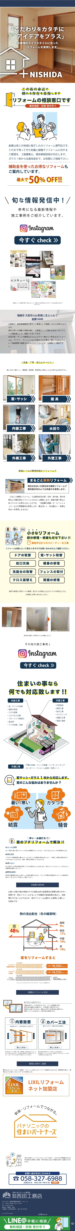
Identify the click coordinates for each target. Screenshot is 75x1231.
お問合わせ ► (43, 1214)
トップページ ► (7, 1213)
